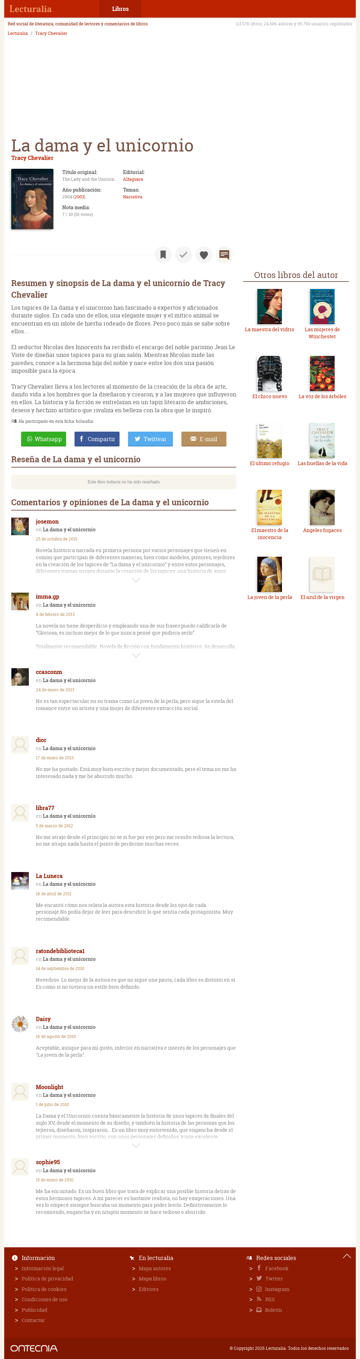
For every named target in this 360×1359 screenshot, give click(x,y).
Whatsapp (48, 439)
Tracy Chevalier (51, 33)
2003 (79, 197)
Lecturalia (18, 33)
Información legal (43, 1268)
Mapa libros (152, 1278)
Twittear (155, 439)
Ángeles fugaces (322, 530)
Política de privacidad (47, 1278)
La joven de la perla (270, 597)
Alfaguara (133, 179)
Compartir (101, 439)
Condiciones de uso (45, 1299)
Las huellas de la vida (322, 463)
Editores (149, 1289)
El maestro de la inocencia (269, 533)
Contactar (33, 1320)
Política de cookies (44, 1289)
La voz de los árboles (322, 396)
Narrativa (132, 197)
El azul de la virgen (323, 597)
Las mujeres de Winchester (322, 333)
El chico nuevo (269, 396)
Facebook (276, 1268)
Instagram (276, 1289)
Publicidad (34, 1310)
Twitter (273, 1278)
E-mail (208, 439)
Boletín (273, 1310)
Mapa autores (155, 1268)
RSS (269, 1299)
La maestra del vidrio (269, 329)
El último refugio (269, 463)
